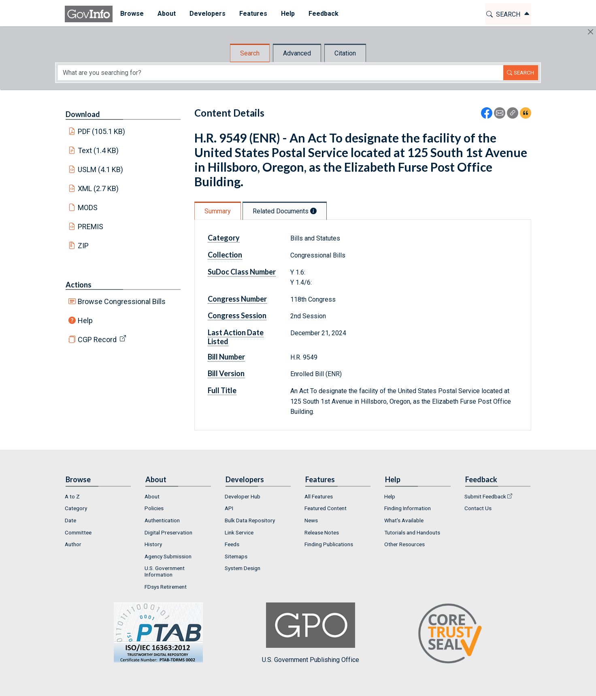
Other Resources (404, 544)
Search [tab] (250, 53)
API (229, 508)
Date (70, 520)
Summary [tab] (217, 211)
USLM (100, 169)
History (153, 544)
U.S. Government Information (165, 571)
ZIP (83, 245)
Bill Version (226, 373)
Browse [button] (131, 13)
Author (73, 544)
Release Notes (321, 532)
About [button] (166, 13)
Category (224, 237)
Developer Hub (242, 496)
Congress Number (237, 298)
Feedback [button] (323, 13)
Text (98, 150)
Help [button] (287, 13)
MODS (88, 207)
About (152, 496)
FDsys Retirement (166, 586)
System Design (242, 568)
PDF (102, 131)
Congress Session (237, 315)
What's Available (404, 520)
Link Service (239, 532)
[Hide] (590, 31)
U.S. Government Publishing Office (310, 633)
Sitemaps (236, 556)
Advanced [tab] (297, 53)
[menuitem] (131, 14)
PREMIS (90, 226)
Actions (79, 284)
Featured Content (325, 508)
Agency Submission (168, 556)
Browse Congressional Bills (122, 301)
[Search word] (280, 72)
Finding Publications (328, 544)
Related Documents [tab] (285, 211)
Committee (78, 532)
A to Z (72, 496)
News (311, 520)
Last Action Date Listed (236, 337)
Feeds (232, 544)
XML (98, 188)
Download (83, 114)
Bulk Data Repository (250, 520)
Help (85, 320)
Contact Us (478, 508)
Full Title (222, 390)
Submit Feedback (485, 496)
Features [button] (252, 13)
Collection (225, 254)
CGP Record (97, 339)
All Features (318, 496)
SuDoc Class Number (242, 271)
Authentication (162, 520)
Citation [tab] (345, 53)
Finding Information (407, 508)
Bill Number (226, 356)
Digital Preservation (168, 532)
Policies (154, 508)
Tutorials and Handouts (412, 532)
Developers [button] (207, 13)
